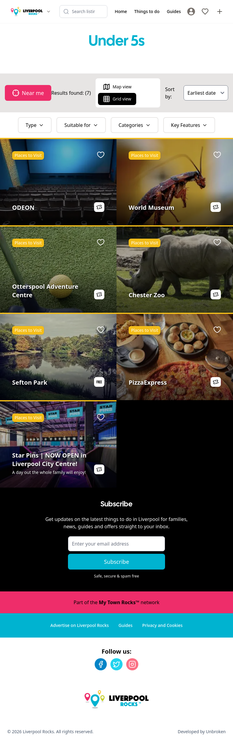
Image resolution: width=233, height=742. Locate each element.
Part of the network (116, 602)
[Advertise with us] (220, 11)
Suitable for (81, 125)
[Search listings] (83, 11)
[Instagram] (132, 664)
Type (35, 125)
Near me (28, 93)
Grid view (117, 99)
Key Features (189, 125)
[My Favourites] (205, 11)
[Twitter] (116, 664)
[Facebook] (101, 664)
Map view (117, 86)
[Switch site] (48, 11)
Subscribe (116, 561)
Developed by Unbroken (202, 731)
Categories (134, 125)
